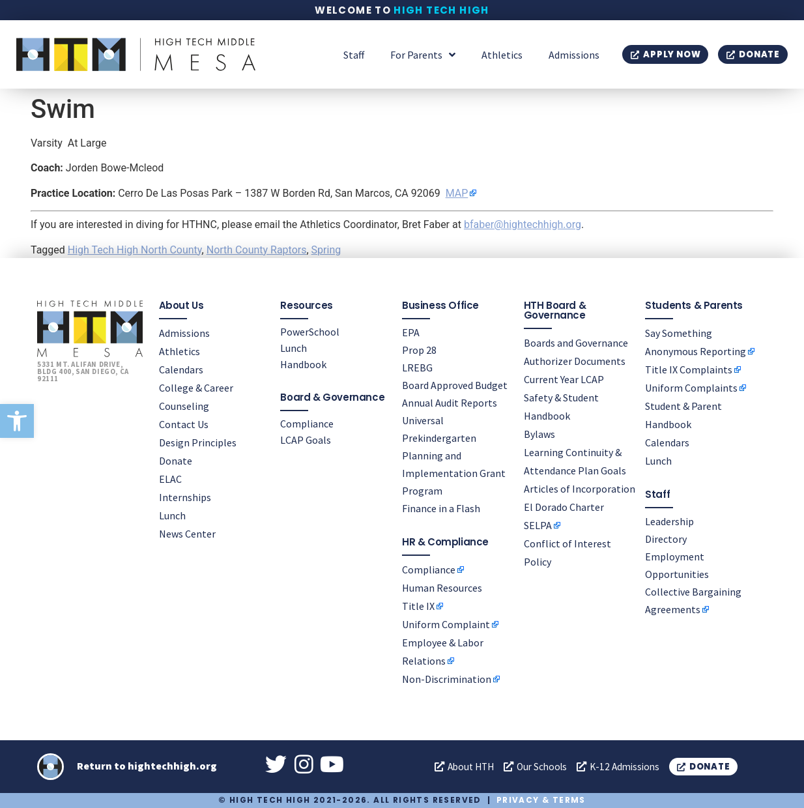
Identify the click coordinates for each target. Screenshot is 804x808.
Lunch (172, 515)
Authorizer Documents (574, 361)
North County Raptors (257, 250)
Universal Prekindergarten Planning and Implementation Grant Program (454, 455)
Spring (326, 250)
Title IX (418, 606)
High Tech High (441, 10)
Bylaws (539, 433)
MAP (457, 193)
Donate (175, 460)
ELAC (170, 478)
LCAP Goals (305, 439)
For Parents (422, 54)
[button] (17, 421)
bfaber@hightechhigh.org (522, 224)
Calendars (181, 369)
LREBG (417, 367)
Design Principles (198, 442)
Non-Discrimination (446, 678)
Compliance (307, 423)
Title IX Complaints (688, 369)
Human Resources (442, 587)
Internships (185, 497)
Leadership (669, 521)
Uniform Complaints (691, 387)
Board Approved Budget (455, 385)
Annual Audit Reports (449, 402)
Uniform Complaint (446, 624)
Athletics (502, 54)
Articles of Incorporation (579, 488)
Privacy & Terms (541, 800)
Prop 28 (419, 349)
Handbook (303, 364)
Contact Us (183, 424)
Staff (353, 54)
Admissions (574, 54)
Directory (666, 538)
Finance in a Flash (441, 508)
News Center (187, 533)
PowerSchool (309, 331)
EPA (411, 332)
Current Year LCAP (564, 379)
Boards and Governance (576, 342)
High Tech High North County (135, 250)
